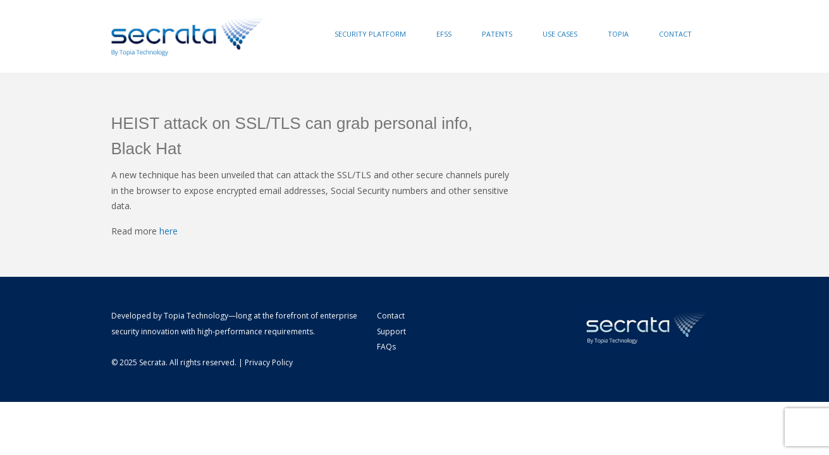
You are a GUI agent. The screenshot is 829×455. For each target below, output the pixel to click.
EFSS (443, 34)
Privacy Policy (269, 362)
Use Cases (560, 34)
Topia (618, 34)
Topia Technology (196, 315)
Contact (675, 34)
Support (391, 331)
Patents (497, 34)
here (168, 231)
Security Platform (370, 34)
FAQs (386, 346)
